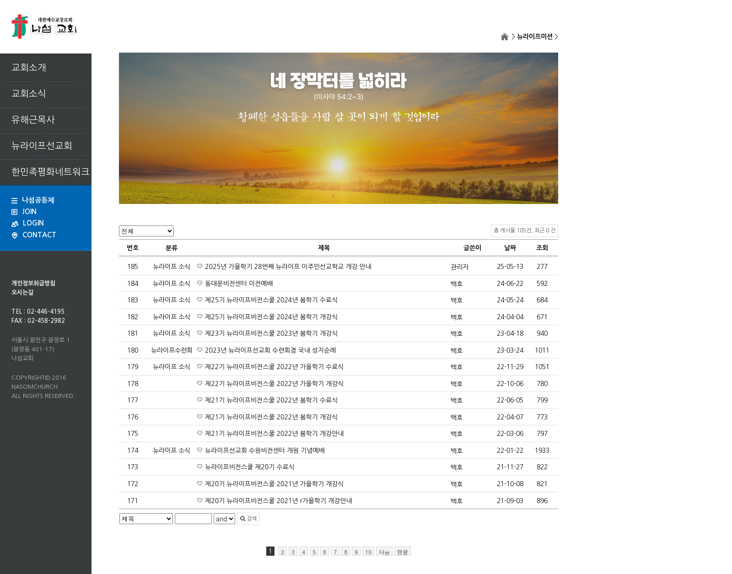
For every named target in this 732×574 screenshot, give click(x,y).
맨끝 (402, 552)
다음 (384, 552)
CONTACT (33, 235)
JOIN (24, 211)
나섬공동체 (32, 200)
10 (368, 552)
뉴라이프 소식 (171, 266)
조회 (542, 248)
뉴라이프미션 (535, 36)
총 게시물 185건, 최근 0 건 (524, 230)
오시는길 (22, 292)
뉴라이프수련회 (172, 350)
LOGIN (27, 223)
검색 (248, 518)
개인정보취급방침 (33, 283)
